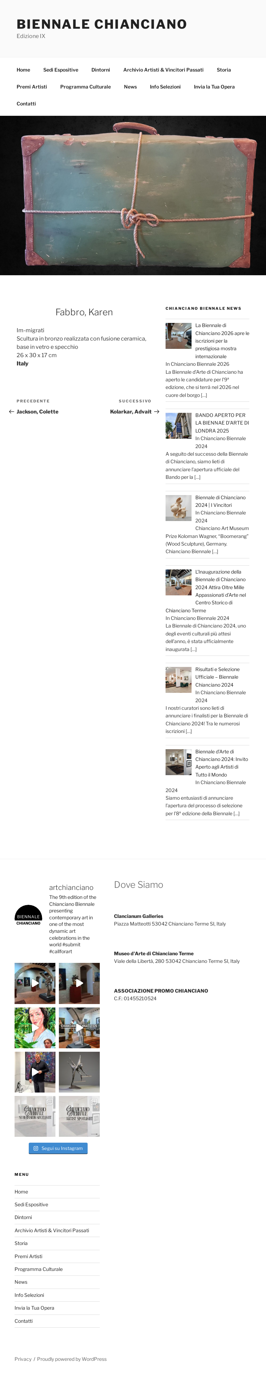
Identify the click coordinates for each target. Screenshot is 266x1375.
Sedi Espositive (60, 70)
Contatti (26, 103)
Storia (224, 70)
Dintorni (100, 70)
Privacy (23, 1359)
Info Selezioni (165, 87)
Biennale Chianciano (102, 24)
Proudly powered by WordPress (72, 1359)
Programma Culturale (85, 87)
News (130, 87)
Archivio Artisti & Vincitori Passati (163, 70)
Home (23, 70)
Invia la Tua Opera (214, 87)
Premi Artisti (32, 87)
